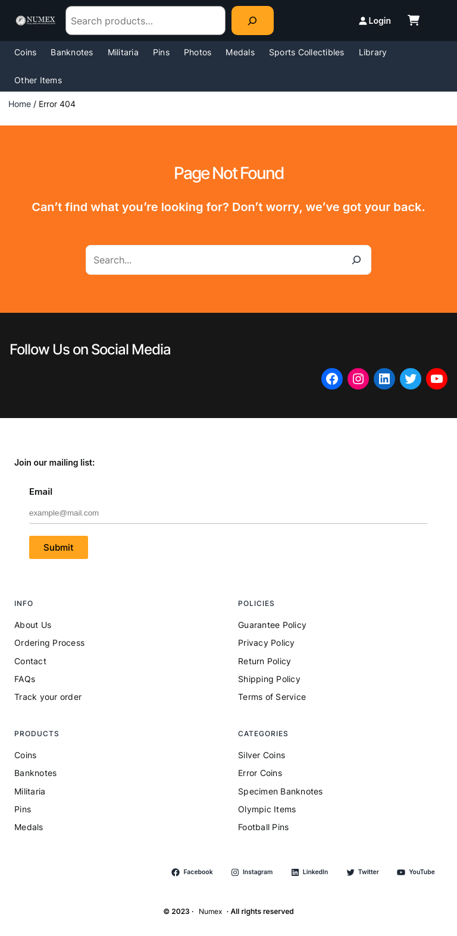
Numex (210, 911)
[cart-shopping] (413, 20)
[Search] (252, 20)
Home (19, 104)
